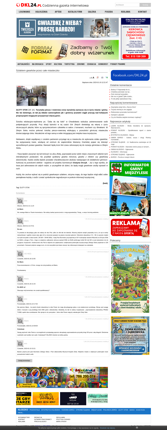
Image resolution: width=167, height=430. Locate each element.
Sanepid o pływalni (117, 115)
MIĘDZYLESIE (96, 410)
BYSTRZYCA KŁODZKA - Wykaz (122, 135)
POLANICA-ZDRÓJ (110, 410)
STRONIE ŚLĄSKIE (83, 410)
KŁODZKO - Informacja (119, 152)
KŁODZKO (23, 410)
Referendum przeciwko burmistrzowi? (124, 112)
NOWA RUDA (140, 410)
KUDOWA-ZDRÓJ (68, 410)
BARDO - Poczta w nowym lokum (122, 157)
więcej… (21, 412)
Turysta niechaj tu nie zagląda (121, 110)
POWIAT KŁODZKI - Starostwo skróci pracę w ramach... (130, 147)
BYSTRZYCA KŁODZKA (50, 410)
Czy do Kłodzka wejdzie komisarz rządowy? (126, 117)
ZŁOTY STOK (25, 188)
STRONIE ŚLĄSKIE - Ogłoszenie (122, 154)
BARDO (132, 410)
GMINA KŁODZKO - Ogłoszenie (122, 149)
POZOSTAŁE (35, 410)
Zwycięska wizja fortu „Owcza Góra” (123, 107)
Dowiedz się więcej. (107, 428)
